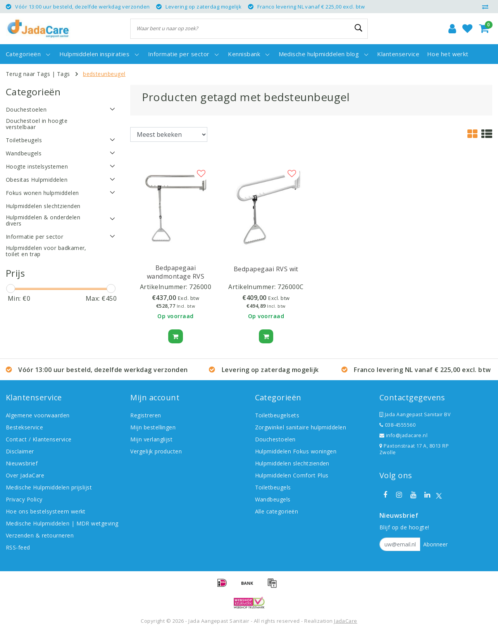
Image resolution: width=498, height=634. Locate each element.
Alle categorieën (276, 511)
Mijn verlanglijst (151, 439)
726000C (290, 287)
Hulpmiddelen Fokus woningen (296, 451)
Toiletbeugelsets (277, 415)
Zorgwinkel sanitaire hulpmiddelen (300, 427)
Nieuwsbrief (22, 463)
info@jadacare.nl (403, 435)
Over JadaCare (25, 475)
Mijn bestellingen (153, 427)
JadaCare (345, 620)
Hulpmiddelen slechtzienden (292, 463)
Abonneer (435, 544)
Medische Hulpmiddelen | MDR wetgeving (62, 523)
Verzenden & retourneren (40, 535)
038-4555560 (397, 425)
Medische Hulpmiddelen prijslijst (49, 487)
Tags (63, 74)
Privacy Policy (24, 499)
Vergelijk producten (156, 451)
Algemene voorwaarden (38, 415)
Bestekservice (24, 427)
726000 (200, 287)
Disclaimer (20, 451)
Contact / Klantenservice (39, 439)
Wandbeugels (273, 499)
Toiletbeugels (273, 487)
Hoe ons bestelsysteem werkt (46, 511)
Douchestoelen (275, 439)
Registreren (145, 415)
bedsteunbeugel (104, 74)
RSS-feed (18, 547)
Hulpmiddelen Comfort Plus (292, 475)
